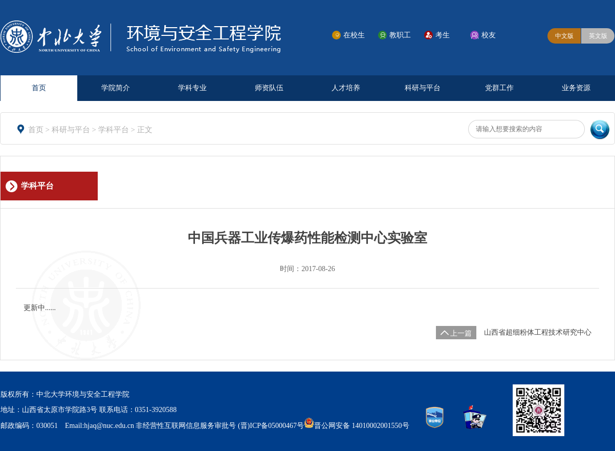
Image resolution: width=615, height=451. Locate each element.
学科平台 (114, 130)
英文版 (598, 35)
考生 (442, 35)
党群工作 (499, 88)
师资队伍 (269, 88)
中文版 (564, 35)
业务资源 (576, 88)
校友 (488, 35)
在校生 (354, 35)
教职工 (400, 35)
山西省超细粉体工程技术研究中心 (537, 332)
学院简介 (115, 88)
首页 (39, 88)
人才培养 (346, 88)
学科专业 (192, 88)
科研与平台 (423, 88)
